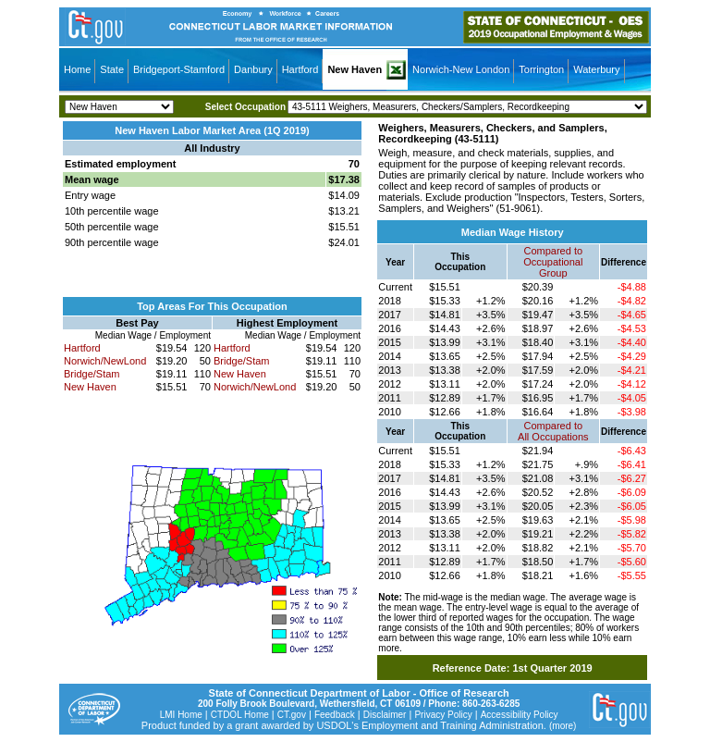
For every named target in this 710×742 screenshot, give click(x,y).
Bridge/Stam (92, 373)
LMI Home (181, 715)
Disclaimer (385, 715)
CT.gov (291, 715)
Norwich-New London (460, 69)
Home (77, 69)
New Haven (354, 69)
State (112, 69)
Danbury (253, 69)
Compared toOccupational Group (552, 261)
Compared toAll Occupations (553, 431)
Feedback (334, 715)
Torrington (541, 69)
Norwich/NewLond (105, 360)
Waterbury (596, 69)
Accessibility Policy (519, 715)
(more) (562, 726)
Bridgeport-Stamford (179, 69)
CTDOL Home (240, 715)
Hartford (300, 69)
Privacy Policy (442, 715)
